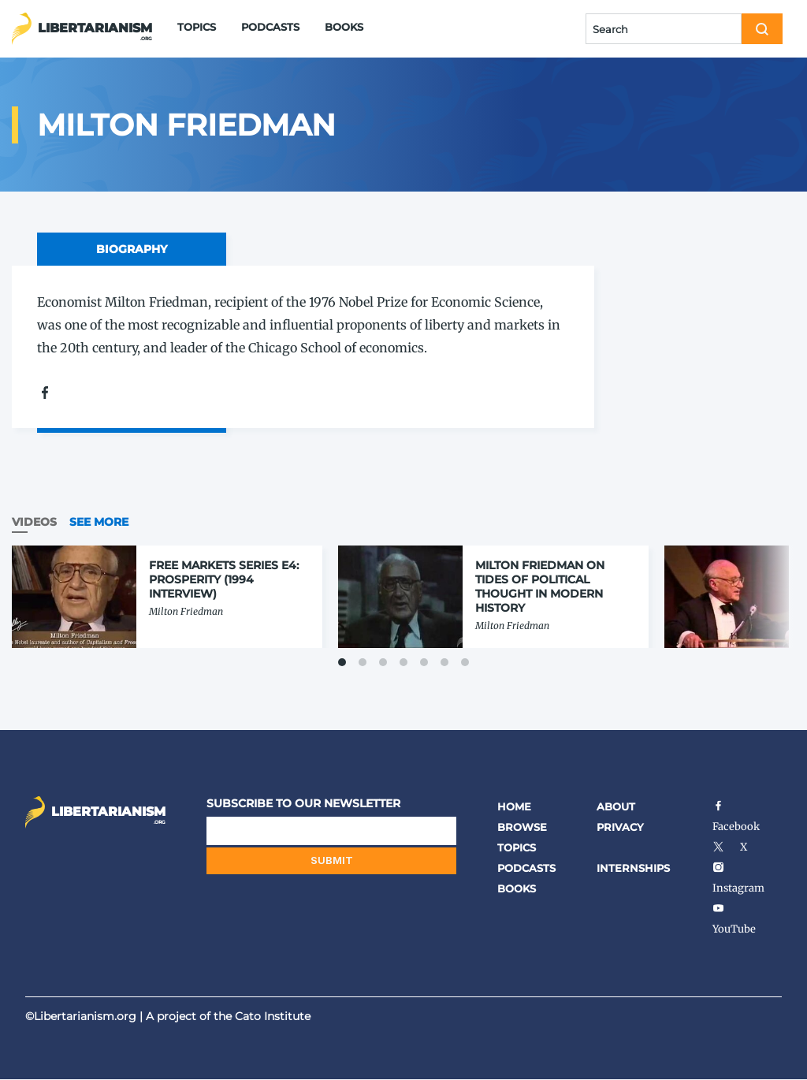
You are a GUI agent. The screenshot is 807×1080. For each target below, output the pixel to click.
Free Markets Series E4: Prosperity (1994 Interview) (224, 579)
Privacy (620, 827)
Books (344, 27)
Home (514, 806)
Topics (196, 27)
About (616, 806)
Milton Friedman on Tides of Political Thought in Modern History (539, 586)
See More (98, 522)
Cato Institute (273, 1016)
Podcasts (270, 27)
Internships (633, 868)
